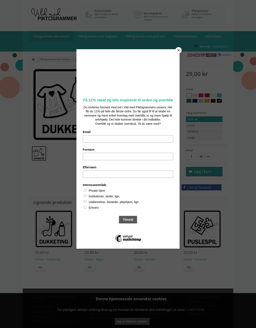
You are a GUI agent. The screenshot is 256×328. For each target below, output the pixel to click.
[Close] (178, 50)
